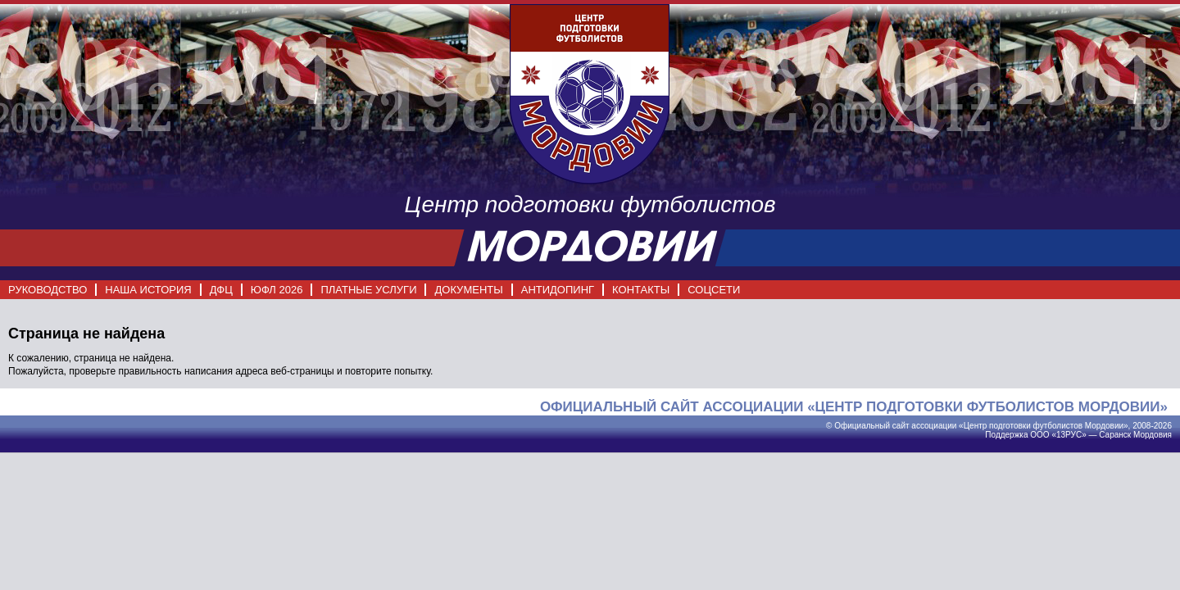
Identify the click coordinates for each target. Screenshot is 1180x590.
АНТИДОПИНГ (557, 290)
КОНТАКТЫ (640, 290)
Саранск (1115, 434)
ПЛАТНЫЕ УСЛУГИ (368, 290)
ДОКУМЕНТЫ (468, 290)
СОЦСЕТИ (714, 290)
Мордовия (1152, 434)
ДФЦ (221, 290)
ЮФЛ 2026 (277, 290)
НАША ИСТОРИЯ (148, 290)
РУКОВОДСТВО (47, 290)
